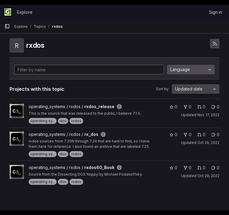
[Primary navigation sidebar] (7, 26)
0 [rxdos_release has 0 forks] (187, 106)
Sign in (215, 12)
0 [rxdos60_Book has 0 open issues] (215, 167)
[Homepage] (7, 12)
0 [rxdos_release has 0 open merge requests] (201, 106)
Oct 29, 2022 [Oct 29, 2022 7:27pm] (208, 175)
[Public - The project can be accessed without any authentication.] (119, 106)
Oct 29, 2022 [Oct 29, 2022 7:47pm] (208, 142)
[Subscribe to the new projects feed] (214, 43)
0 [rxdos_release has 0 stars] (173, 106)
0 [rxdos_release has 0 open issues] (215, 106)
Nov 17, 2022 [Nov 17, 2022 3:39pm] (208, 115)
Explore (25, 12)
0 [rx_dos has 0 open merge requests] (201, 134)
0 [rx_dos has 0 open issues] (215, 134)
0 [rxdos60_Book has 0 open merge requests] (201, 167)
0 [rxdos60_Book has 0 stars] (173, 167)
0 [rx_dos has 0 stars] (173, 134)
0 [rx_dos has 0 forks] (187, 134)
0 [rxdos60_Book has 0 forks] (187, 167)
